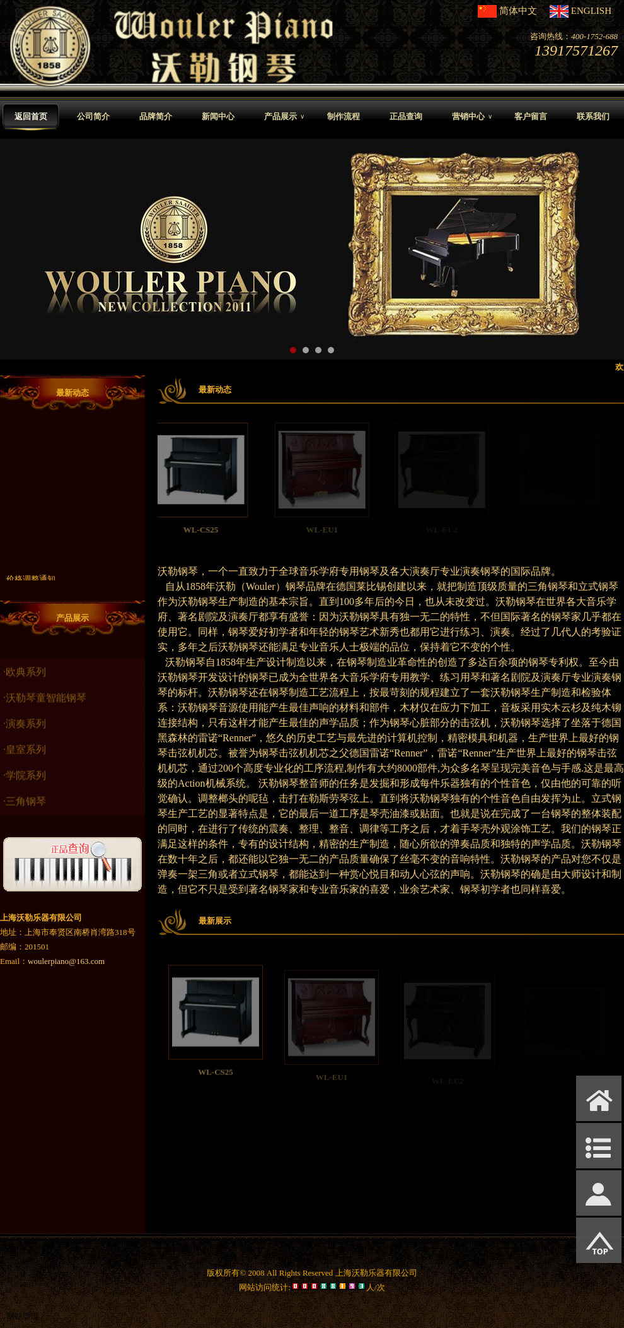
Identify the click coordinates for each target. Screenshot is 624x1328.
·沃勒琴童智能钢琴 (44, 708)
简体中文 (518, 11)
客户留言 (530, 116)
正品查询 (406, 116)
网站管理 (22, 1316)
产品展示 (284, 117)
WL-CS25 (215, 529)
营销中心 (472, 117)
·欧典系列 (24, 682)
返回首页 (30, 116)
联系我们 (593, 116)
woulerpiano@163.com (66, 961)
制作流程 (343, 116)
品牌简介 (155, 116)
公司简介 (93, 116)
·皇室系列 (24, 760)
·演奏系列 (24, 734)
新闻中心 (218, 116)
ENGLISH (591, 11)
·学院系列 (24, 785)
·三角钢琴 (24, 811)
